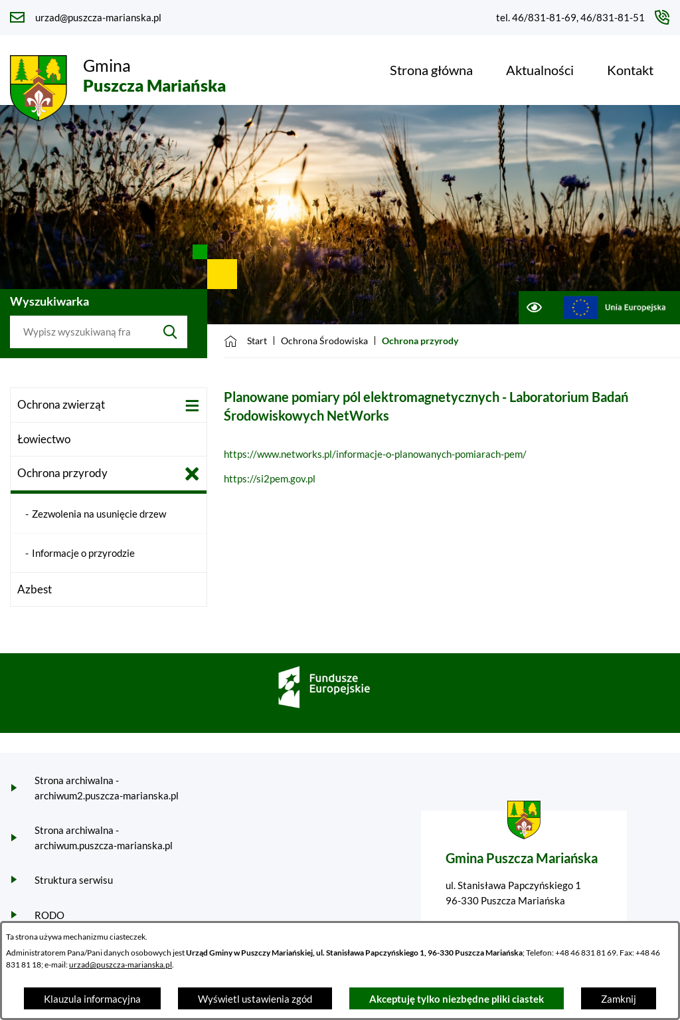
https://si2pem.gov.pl (269, 478)
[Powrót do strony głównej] (245, 341)
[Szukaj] (170, 332)
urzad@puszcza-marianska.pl (120, 964)
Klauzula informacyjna (92, 999)
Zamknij (618, 999)
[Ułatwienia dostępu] (534, 307)
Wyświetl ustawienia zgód (255, 999)
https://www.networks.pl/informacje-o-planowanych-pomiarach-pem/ (375, 454)
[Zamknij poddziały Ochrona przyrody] (192, 474)
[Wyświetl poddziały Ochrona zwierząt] (192, 406)
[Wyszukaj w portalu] (81, 332)
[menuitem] (431, 69)
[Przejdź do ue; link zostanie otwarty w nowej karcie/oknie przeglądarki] (614, 307)
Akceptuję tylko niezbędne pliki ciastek (456, 999)
